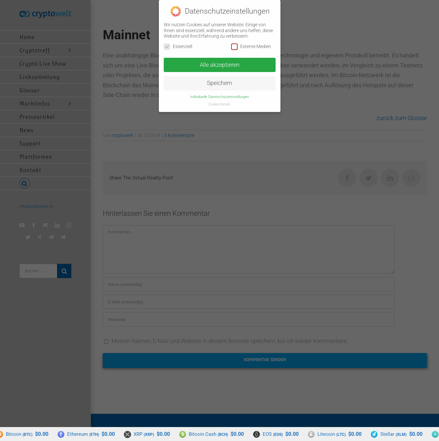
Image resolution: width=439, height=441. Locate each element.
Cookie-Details (219, 104)
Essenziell (178, 46)
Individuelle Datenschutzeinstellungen (219, 96)
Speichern (219, 83)
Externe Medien (251, 46)
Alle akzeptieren (220, 64)
